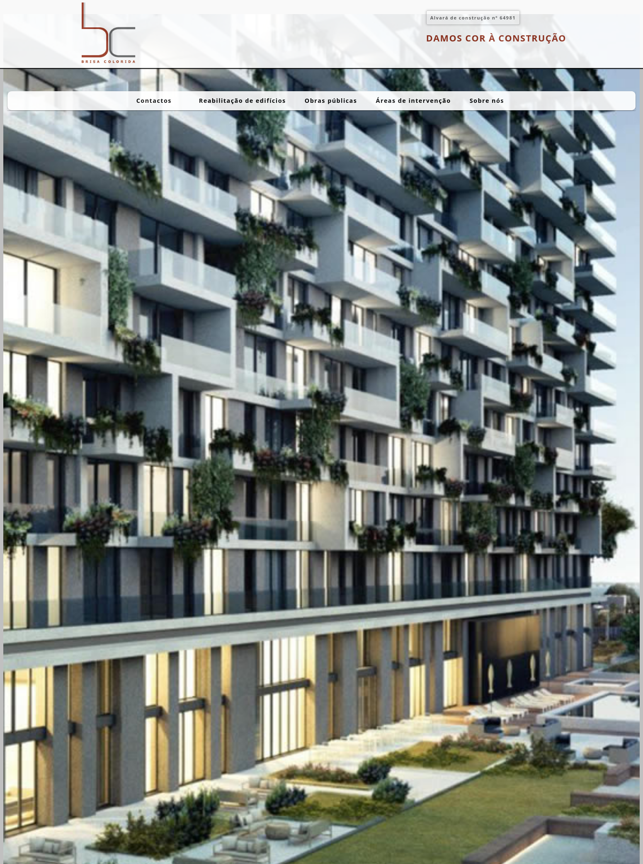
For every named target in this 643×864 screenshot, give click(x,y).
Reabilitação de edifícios (242, 100)
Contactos (158, 100)
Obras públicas (331, 100)
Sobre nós (491, 100)
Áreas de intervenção (413, 100)
